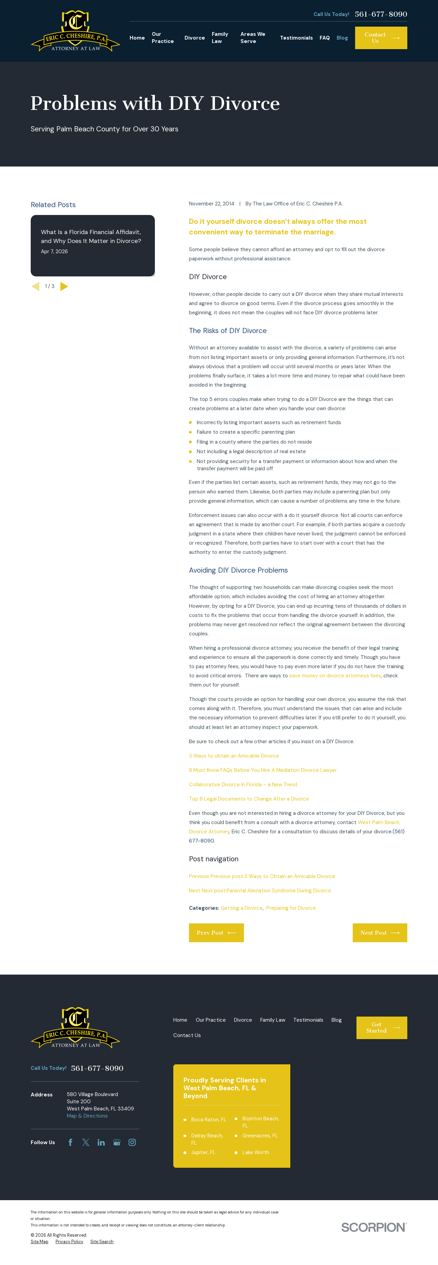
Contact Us (187, 1035)
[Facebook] (70, 1142)
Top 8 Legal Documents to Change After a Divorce (249, 798)
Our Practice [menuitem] (163, 38)
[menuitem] (39, 1242)
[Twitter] (85, 1142)
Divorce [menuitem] (195, 37)
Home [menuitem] (137, 37)
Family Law (272, 1020)
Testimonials (308, 1020)
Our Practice (211, 1020)
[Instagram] (132, 1142)
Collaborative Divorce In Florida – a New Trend (243, 784)
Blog (337, 1020)
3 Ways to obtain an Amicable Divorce (234, 755)
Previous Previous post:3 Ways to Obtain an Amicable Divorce (262, 876)
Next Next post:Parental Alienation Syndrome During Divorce (260, 890)
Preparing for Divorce (291, 908)
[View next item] (64, 286)
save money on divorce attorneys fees (335, 675)
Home (180, 1020)
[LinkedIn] (101, 1142)
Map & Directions (87, 1115)
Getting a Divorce (242, 908)
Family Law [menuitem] (220, 38)
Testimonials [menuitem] (296, 37)
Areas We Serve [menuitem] (252, 38)
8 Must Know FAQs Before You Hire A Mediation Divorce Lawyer (263, 770)
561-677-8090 (380, 14)
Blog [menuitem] (342, 37)
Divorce (243, 1020)
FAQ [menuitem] (325, 37)
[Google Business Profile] (116, 1142)
